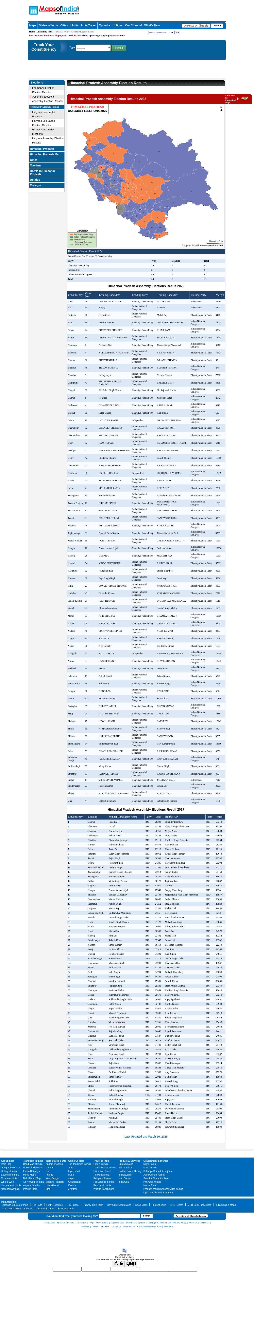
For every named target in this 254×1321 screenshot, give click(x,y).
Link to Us (116, 1226)
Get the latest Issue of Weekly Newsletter (155, 1226)
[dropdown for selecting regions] (161, 32)
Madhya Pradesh (55, 1181)
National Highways (33, 1167)
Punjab (49, 1174)
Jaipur (71, 1178)
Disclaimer (81, 1222)
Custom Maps (126, 1164)
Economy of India (10, 1174)
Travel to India (101, 1161)
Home (32, 31)
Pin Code (37, 1205)
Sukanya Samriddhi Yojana (158, 1171)
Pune (71, 1174)
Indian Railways (31, 1171)
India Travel (88, 25)
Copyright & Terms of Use (159, 1222)
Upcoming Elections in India (158, 1192)
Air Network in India (33, 1181)
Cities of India (69, 25)
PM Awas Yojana (152, 1181)
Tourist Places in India (105, 1167)
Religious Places (102, 1178)
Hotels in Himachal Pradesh (42, 172)
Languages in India (11, 1185)
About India (7, 1161)
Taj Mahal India (101, 1174)
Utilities (117, 25)
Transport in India (33, 1161)
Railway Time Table (93, 1205)
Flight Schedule (54, 1205)
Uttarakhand (52, 1185)
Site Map (105, 1226)
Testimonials (49, 1222)
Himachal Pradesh (42, 148)
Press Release (129, 1226)
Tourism (35, 165)
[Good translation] (118, 1264)
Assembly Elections (43, 96)
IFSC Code (73, 1205)
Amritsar (72, 1189)
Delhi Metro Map (32, 1178)
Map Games (125, 1178)
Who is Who (7, 1181)
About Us (193, 1222)
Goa (48, 1171)
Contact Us (204, 1222)
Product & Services (129, 1161)
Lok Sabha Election (43, 87)
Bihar (48, 1189)
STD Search (176, 1205)
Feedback (85, 1226)
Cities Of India (76, 1161)
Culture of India (9, 1178)
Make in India (151, 1167)
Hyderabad (74, 1171)
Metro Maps (29, 1174)
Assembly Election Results (47, 101)
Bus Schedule (159, 1205)
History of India (9, 1171)
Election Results (41, 92)
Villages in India (45, 1208)
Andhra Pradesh (54, 1164)
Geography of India (11, 1167)
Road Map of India (32, 1164)
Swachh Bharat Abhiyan (156, 1178)
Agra (70, 1167)
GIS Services (125, 1167)
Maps (32, 25)
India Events (125, 1174)
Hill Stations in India (103, 1181)
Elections (37, 82)
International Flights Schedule (17, 1208)
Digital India (150, 1164)
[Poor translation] (131, 1264)
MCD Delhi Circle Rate (200, 1205)
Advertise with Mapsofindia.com (191, 1216)
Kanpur (72, 1185)
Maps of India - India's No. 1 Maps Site (33, 10)
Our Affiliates (102, 1222)
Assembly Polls (45, 31)
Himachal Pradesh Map (45, 154)
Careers (95, 1226)
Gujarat (49, 1167)
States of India (48, 25)
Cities (34, 159)
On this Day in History (130, 1171)
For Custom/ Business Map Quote (48, 35)
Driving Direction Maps (119, 1205)
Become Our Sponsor (135, 1222)
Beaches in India (102, 1185)
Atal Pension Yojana (154, 1174)
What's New (152, 25)
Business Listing (66, 1208)
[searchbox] (196, 26)
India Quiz (124, 1181)
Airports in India (31, 1185)
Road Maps (141, 1205)
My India (104, 25)
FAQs (91, 1222)
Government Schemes (156, 1161)
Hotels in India (101, 1164)
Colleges (36, 185)
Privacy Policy (179, 1222)
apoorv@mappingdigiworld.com (107, 35)
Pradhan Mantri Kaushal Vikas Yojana (163, 1189)
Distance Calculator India (15, 1205)
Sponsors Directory (65, 1222)
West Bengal (52, 1178)
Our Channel (133, 25)
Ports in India (30, 1189)
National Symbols (10, 1189)
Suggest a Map (117, 1222)
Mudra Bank (150, 1185)
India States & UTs (56, 1161)
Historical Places (102, 1171)
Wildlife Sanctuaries (103, 1189)
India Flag (6, 1164)
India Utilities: (9, 1201)
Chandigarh (74, 1181)
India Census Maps (225, 1205)
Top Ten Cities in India (80, 1164)
